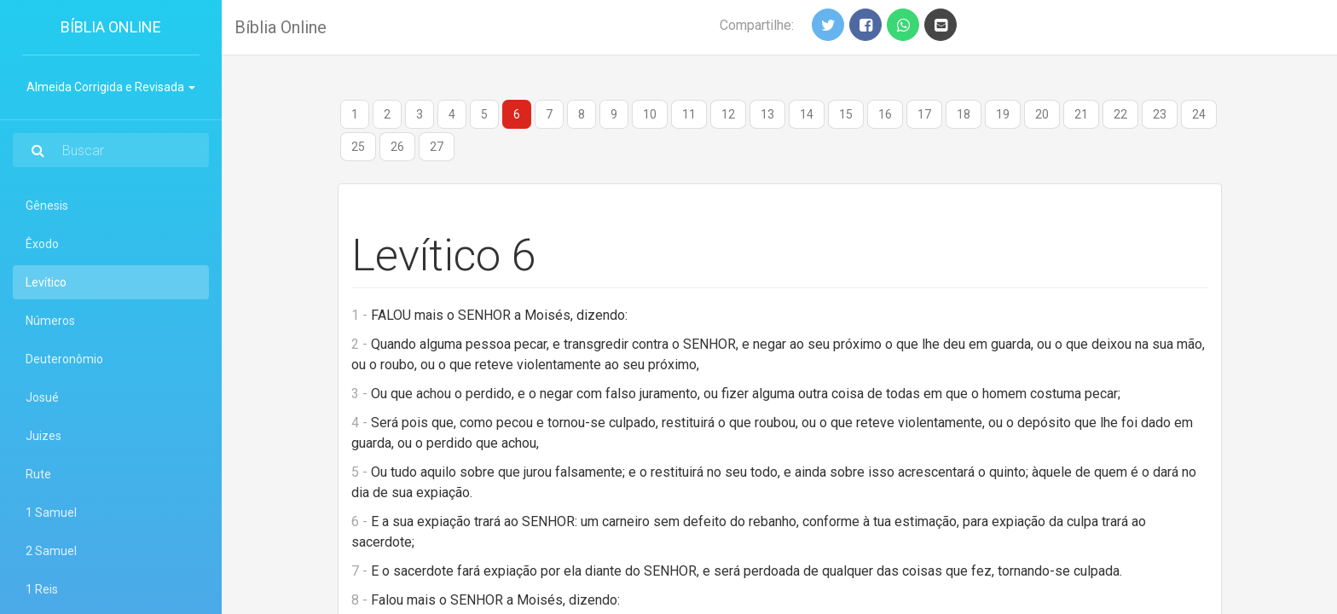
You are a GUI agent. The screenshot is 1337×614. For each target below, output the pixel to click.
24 (1199, 114)
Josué (42, 397)
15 (846, 114)
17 (924, 114)
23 (1159, 114)
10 (650, 114)
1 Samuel (51, 512)
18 (963, 114)
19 (1003, 114)
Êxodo (42, 244)
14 (806, 114)
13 (767, 114)
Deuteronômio (64, 359)
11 (689, 114)
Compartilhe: (757, 25)
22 (1120, 114)
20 (1042, 114)
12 (728, 114)
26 (397, 147)
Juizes (43, 436)
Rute (38, 474)
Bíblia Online (111, 27)
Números (50, 320)
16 (885, 114)
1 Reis (42, 589)
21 (1081, 114)
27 (436, 147)
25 (358, 147)
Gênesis (47, 205)
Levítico (69, 281)
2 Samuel (51, 551)
